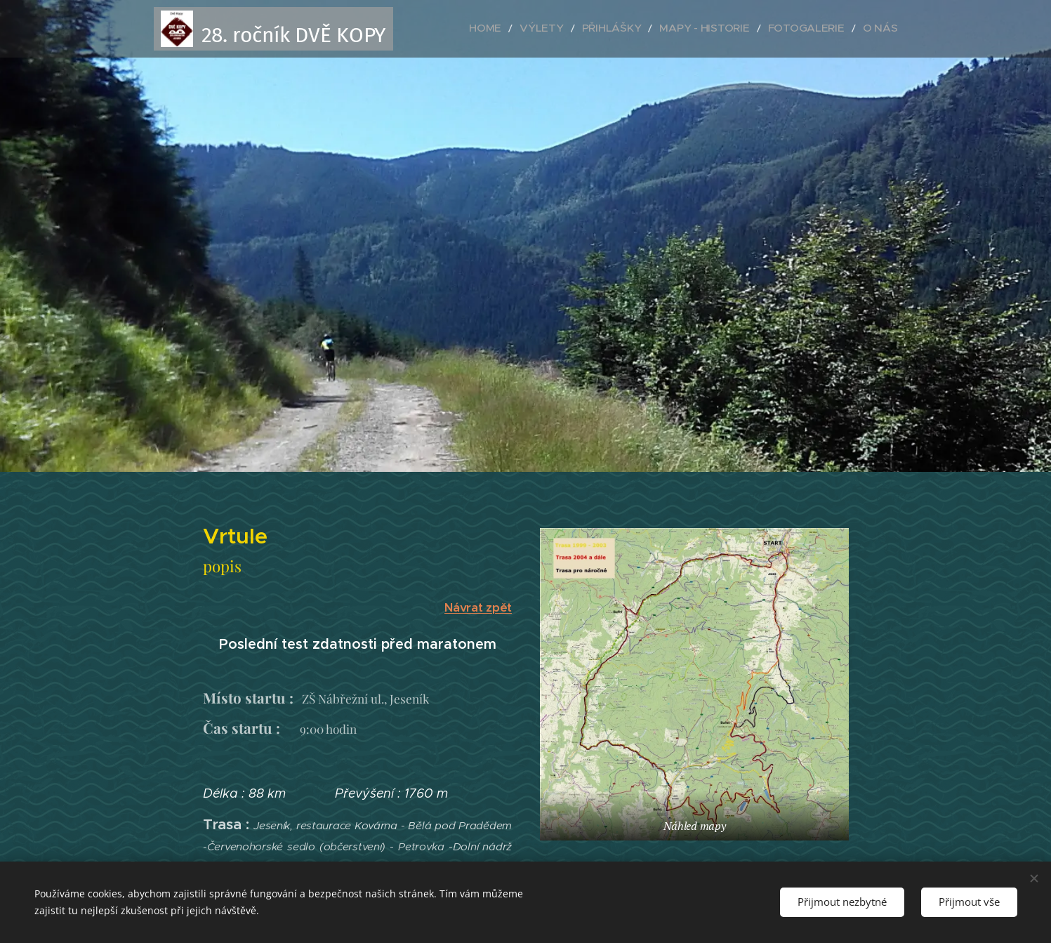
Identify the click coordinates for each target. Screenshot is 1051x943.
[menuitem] (536, 28)
